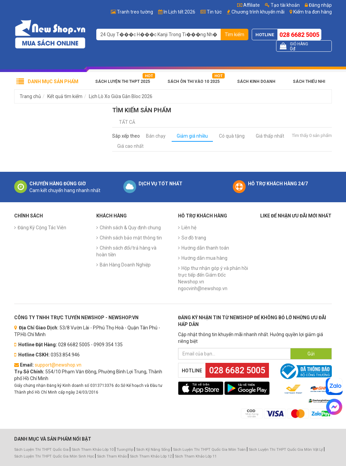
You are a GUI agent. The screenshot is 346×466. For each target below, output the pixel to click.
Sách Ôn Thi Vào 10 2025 (194, 81)
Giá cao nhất (130, 146)
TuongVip (125, 449)
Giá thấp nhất (270, 136)
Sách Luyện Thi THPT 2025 (122, 81)
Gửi (311, 353)
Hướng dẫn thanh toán (205, 248)
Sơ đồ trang (193, 237)
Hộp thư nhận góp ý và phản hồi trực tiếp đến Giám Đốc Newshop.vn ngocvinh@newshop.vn (213, 278)
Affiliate (248, 5)
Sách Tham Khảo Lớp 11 (196, 456)
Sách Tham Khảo (112, 456)
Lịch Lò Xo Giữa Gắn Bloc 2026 (120, 96)
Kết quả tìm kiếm (64, 96)
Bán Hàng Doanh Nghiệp (125, 264)
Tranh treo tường (135, 12)
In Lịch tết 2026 (179, 12)
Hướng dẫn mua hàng (204, 258)
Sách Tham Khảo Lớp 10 (93, 449)
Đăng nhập (318, 5)
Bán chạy (156, 136)
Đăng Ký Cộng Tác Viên (42, 227)
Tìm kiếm (234, 34)
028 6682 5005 (299, 34)
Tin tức (214, 12)
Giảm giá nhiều (192, 136)
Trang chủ (30, 96)
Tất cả (127, 122)
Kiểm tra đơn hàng (312, 12)
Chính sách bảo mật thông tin (131, 237)
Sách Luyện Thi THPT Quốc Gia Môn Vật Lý (286, 449)
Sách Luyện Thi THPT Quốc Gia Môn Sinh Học (54, 456)
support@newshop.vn (58, 365)
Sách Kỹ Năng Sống (153, 449)
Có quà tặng (232, 136)
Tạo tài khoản (282, 5)
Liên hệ (188, 227)
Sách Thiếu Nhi (309, 81)
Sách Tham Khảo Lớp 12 (151, 456)
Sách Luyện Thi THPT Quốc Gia (41, 449)
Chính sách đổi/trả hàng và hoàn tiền (126, 251)
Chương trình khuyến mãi (258, 12)
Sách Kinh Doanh (256, 81)
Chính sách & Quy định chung (130, 227)
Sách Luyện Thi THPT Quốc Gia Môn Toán (209, 449)
